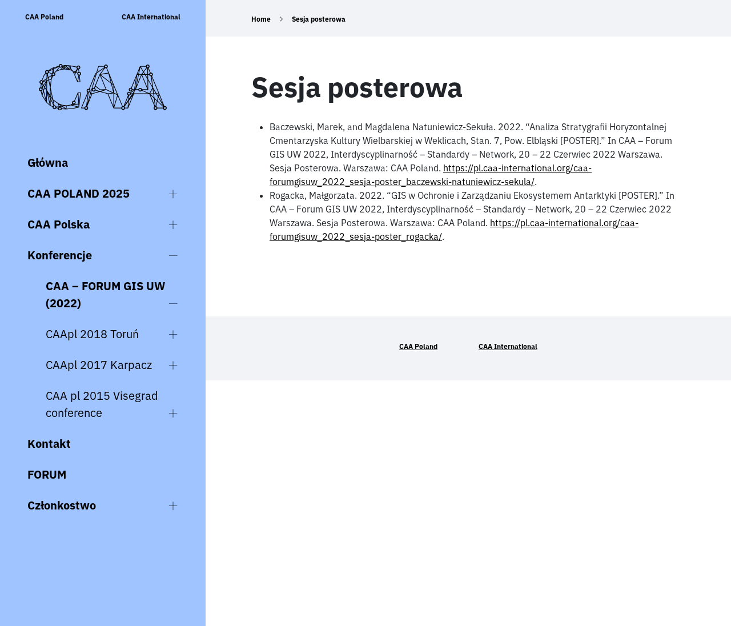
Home (261, 19)
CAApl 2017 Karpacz (99, 364)
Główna (47, 162)
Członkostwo (61, 505)
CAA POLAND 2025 (78, 193)
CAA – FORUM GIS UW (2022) (105, 294)
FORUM (46, 474)
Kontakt (49, 443)
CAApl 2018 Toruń (92, 334)
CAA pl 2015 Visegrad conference (102, 404)
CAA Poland (44, 17)
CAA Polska (58, 224)
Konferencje (59, 255)
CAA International (151, 17)
